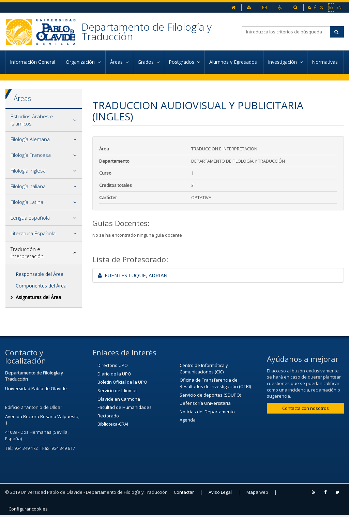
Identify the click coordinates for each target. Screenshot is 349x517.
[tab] (43, 120)
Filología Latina (27, 201)
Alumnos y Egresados (233, 62)
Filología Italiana (28, 186)
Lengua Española (30, 217)
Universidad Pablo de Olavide (36, 388)
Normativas (325, 62)
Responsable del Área (39, 274)
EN (339, 7)
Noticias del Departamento (207, 412)
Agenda (188, 420)
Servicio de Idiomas (117, 390)
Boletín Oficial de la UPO (122, 382)
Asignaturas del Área (38, 297)
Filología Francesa (31, 154)
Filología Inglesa (28, 170)
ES (331, 7)
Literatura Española (33, 233)
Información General (33, 62)
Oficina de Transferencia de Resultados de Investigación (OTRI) (215, 383)
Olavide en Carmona (118, 399)
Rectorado (108, 416)
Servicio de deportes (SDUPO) (210, 395)
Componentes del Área (41, 285)
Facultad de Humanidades (124, 407)
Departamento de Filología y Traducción (146, 31)
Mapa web (257, 492)
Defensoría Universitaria (205, 403)
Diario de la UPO (114, 374)
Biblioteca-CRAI (112, 424)
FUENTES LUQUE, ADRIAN (132, 275)
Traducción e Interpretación (27, 253)
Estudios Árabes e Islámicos (32, 120)
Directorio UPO (112, 365)
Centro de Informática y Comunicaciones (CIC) (204, 368)
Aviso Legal (220, 492)
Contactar (184, 492)
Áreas (22, 98)
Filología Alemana (30, 139)
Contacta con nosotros (305, 408)
